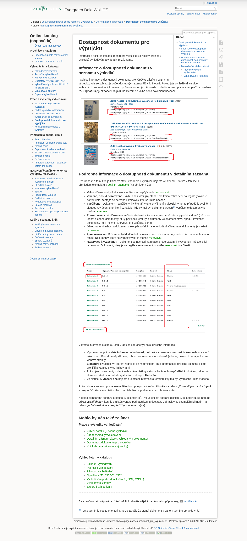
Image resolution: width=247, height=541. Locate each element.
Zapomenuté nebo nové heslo (50, 149)
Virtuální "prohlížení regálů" (49, 61)
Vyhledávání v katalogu (196, 76)
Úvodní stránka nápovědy (48, 45)
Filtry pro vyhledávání (46, 77)
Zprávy (38, 191)
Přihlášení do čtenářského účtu (51, 142)
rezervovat (162, 192)
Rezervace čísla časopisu (48, 201)
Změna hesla (41, 146)
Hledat (215, 8)
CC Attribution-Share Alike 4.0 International (176, 528)
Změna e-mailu (43, 156)
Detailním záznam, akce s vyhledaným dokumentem (118, 438)
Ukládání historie (43, 185)
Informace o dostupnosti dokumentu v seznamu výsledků (193, 51)
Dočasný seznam (44, 237)
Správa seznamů (43, 240)
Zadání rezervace (44, 198)
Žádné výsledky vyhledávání (49, 110)
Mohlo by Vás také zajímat (195, 66)
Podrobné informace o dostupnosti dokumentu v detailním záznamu (194, 60)
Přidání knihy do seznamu (48, 234)
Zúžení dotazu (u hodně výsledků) (107, 431)
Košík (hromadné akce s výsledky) (107, 446)
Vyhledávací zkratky (45, 91)
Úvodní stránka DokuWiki (43, 258)
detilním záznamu (118, 184)
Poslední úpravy (175, 13)
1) (174, 207)
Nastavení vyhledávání (47, 188)
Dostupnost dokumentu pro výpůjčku (147, 21)
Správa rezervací (44, 205)
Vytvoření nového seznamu (49, 231)
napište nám (191, 501)
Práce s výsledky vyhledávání (192, 71)
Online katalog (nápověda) (110, 21)
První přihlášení (43, 139)
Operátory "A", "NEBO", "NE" (50, 81)
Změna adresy (42, 159)
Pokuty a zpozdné (44, 208)
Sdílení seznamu (43, 247)
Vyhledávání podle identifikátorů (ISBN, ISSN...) (115, 479)
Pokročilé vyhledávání (46, 74)
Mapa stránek (210, 13)
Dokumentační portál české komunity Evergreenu (67, 21)
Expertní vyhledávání (46, 94)
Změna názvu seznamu (47, 244)
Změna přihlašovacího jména (50, 152)
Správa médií (193, 13)
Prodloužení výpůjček (46, 195)
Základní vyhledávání (46, 71)
